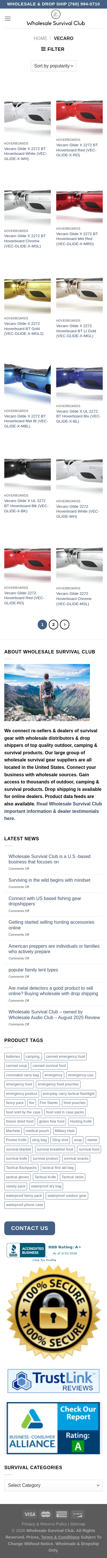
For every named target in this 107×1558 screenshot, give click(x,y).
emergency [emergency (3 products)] (53, 1075)
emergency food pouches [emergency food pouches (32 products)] (58, 1084)
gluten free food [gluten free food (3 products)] (51, 1121)
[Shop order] (53, 66)
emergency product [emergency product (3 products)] (21, 1093)
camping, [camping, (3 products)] (33, 1056)
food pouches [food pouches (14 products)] (75, 1103)
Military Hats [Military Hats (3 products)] (65, 1131)
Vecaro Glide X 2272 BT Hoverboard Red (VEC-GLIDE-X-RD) (77, 150)
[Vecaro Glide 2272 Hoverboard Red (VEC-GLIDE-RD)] (27, 557)
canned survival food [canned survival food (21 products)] (49, 1065)
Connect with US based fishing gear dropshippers (45, 901)
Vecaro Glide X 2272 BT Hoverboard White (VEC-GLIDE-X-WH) (25, 154)
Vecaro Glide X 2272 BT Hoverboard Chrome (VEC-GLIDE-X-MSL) (25, 241)
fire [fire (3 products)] (31, 1103)
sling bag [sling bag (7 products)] (39, 1140)
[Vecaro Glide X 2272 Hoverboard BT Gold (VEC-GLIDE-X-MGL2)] (27, 287)
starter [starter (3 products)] (92, 1140)
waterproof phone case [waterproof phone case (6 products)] (24, 1205)
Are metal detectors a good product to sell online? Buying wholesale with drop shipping (53, 991)
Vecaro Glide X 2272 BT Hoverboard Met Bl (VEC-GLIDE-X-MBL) (26, 421)
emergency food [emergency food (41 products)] (19, 1084)
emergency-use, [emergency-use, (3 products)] (81, 1075)
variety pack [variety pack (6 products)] (15, 1186)
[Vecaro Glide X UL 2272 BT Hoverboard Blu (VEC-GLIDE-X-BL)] (79, 376)
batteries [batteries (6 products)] (13, 1056)
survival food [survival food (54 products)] (89, 1149)
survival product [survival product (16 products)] (45, 1158)
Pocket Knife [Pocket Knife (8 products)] (16, 1140)
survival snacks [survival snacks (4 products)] (76, 1158)
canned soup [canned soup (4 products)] (16, 1065)
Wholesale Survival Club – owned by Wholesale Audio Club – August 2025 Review (54, 1014)
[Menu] (7, 18)
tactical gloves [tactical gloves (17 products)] (17, 1177)
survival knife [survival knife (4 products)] (16, 1158)
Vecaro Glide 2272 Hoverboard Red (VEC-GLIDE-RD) (24, 598)
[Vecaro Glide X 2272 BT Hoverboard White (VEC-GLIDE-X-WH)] (27, 111)
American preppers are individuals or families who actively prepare (54, 949)
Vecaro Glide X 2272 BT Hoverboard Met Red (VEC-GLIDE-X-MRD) (77, 239)
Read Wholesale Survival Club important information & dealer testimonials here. (53, 811)
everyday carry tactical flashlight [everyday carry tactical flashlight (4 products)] (68, 1093)
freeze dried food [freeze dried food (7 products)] (19, 1121)
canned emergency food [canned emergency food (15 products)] (65, 1056)
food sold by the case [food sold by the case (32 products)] (23, 1112)
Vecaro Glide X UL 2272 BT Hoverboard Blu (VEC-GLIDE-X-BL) (78, 416)
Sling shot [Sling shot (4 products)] (60, 1140)
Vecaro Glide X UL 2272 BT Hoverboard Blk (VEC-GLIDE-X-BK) (26, 506)
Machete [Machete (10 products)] (13, 1131)
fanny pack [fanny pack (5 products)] (15, 1103)
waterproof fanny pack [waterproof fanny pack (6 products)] (24, 1195)
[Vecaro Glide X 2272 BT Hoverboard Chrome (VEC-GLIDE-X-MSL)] (27, 199)
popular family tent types (33, 969)
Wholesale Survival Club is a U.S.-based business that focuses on (49, 859)
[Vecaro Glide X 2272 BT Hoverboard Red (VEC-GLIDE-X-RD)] (79, 109)
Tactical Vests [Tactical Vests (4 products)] (73, 1177)
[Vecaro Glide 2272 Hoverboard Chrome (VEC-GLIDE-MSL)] (79, 557)
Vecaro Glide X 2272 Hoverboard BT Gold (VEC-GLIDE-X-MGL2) (23, 328)
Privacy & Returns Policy (44, 1524)
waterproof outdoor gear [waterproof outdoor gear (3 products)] (66, 1195)
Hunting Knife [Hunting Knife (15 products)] (81, 1121)
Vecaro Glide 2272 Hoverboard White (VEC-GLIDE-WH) (77, 511)
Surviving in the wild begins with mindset (49, 880)
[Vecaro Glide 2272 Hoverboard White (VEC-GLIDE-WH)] (79, 469)
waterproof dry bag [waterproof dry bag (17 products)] (46, 1186)
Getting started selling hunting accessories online (51, 925)
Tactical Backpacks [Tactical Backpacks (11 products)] (21, 1167)
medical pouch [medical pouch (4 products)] (37, 1131)
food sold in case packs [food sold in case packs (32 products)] (65, 1112)
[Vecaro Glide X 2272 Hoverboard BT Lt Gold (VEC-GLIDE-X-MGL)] (79, 288)
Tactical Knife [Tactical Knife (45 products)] (45, 1177)
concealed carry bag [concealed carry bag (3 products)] (22, 1075)
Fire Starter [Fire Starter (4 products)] (49, 1103)
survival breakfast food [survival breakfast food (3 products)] (55, 1149)
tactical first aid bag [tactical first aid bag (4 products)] (58, 1167)
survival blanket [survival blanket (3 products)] (18, 1149)
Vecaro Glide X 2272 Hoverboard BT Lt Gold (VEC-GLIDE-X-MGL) (76, 331)
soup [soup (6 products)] (78, 1140)
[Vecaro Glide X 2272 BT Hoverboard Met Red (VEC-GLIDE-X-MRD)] (79, 198)
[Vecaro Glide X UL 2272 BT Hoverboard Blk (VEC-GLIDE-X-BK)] (27, 466)
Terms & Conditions (60, 1537)
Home (40, 38)
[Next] (65, 624)
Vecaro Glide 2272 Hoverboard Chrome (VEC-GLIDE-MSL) (73, 598)
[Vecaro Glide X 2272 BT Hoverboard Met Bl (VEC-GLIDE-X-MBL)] (27, 378)
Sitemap (77, 1524)
